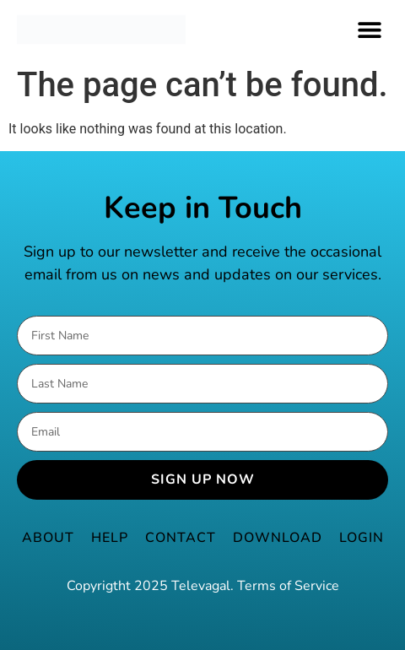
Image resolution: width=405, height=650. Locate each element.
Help (109, 537)
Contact (180, 537)
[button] (369, 29)
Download (277, 537)
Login (361, 537)
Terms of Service (288, 586)
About (48, 537)
